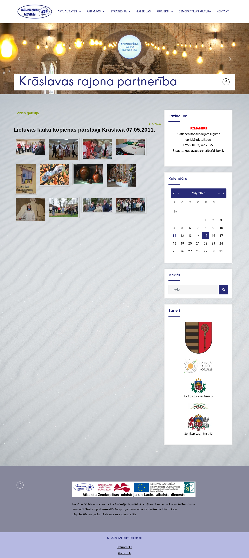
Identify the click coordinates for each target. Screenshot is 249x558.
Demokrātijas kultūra (195, 11)
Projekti (165, 11)
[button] (18, 58)
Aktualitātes (69, 11)
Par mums (96, 11)
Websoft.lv (124, 553)
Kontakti (223, 11)
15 (205, 236)
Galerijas (143, 11)
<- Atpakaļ (154, 124)
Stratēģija (120, 11)
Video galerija (28, 113)
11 (174, 235)
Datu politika (124, 547)
